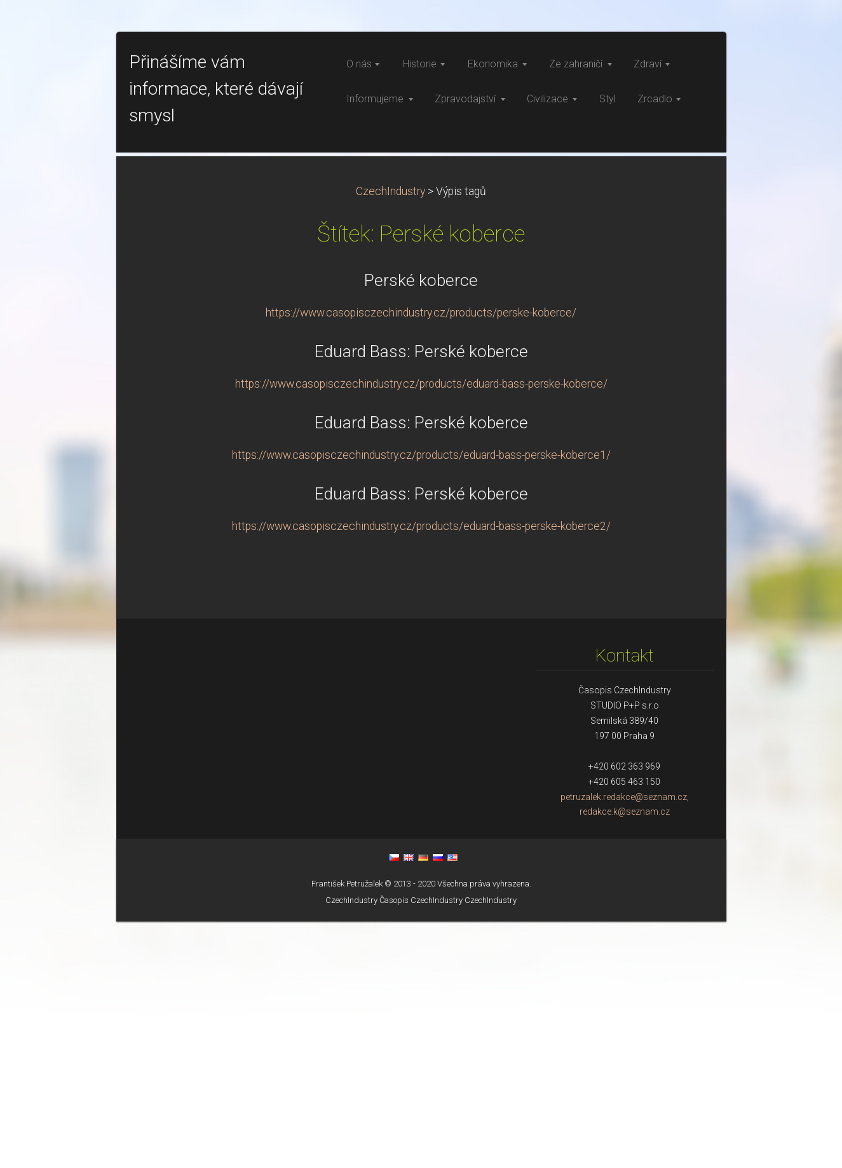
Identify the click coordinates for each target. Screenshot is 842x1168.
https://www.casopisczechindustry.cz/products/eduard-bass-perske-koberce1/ (421, 701)
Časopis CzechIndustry (421, 1146)
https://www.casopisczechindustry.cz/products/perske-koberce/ (421, 559)
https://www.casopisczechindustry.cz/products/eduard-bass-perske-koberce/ (421, 630)
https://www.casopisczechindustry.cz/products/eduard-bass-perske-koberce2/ (421, 772)
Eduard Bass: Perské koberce (421, 598)
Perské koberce (421, 526)
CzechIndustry (390, 437)
